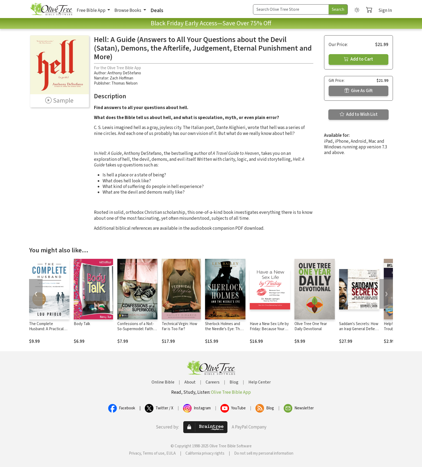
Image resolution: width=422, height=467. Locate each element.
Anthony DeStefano (124, 73)
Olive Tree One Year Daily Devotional (310, 326)
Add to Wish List (359, 114)
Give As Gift (358, 91)
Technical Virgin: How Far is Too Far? (179, 326)
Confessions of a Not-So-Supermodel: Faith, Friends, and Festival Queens (135, 331)
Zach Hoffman (121, 78)
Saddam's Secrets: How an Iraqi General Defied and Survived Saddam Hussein (358, 331)
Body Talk (82, 324)
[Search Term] (291, 9)
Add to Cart (358, 59)
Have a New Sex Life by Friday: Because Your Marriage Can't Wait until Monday (269, 331)
